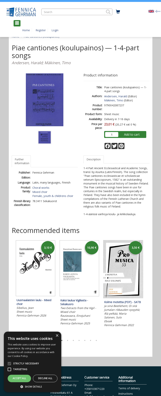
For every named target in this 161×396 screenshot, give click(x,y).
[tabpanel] (35, 279)
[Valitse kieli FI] (157, 11)
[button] (108, 12)
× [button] (57, 335)
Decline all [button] (45, 378)
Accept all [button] (19, 378)
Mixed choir (39, 192)
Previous (11, 288)
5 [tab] (85, 340)
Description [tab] (94, 159)
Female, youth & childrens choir (52, 196)
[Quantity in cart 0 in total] (118, 12)
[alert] (32, 362)
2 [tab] (67, 340)
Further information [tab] (22, 161)
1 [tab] (62, 340)
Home (26, 30)
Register (41, 30)
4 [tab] (79, 340)
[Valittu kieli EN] (151, 11)
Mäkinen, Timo (113, 100)
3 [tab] (73, 340)
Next (148, 288)
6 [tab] (90, 340)
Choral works (40, 187)
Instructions (125, 393)
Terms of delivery (129, 388)
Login (54, 30)
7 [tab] (96, 340)
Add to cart (132, 134)
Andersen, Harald (115, 96)
